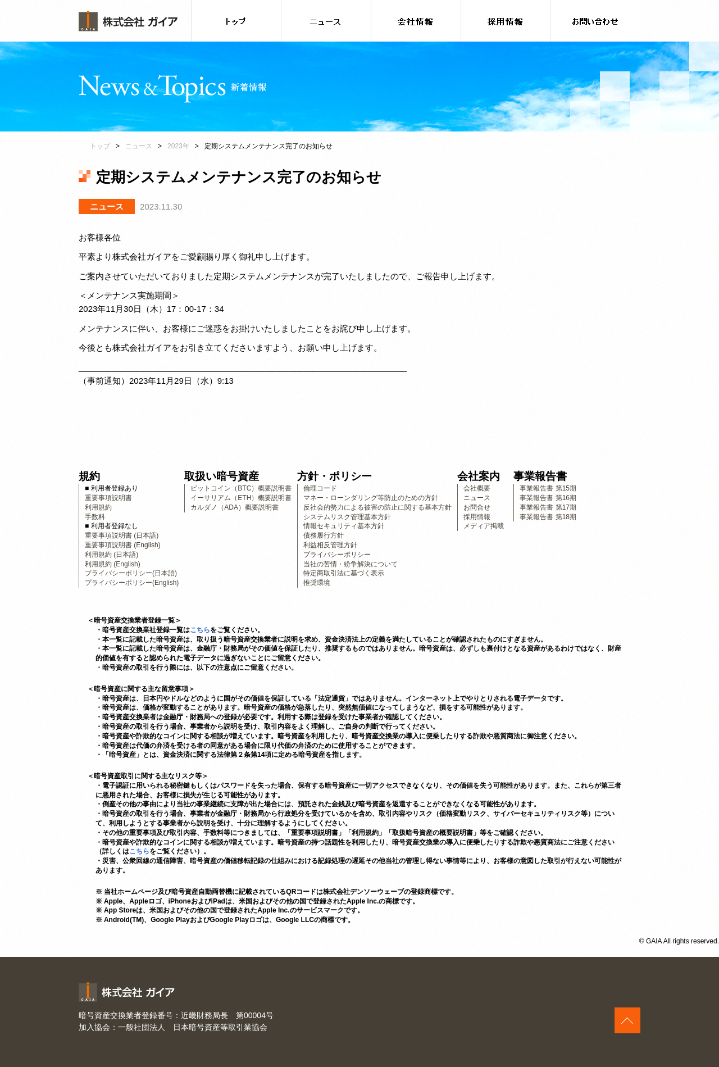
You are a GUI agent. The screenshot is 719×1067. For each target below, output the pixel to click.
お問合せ (476, 507)
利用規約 (98, 507)
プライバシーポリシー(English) (132, 583)
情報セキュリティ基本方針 (343, 526)
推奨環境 (316, 583)
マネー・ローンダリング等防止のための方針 (370, 498)
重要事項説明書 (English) (123, 545)
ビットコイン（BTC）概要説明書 (241, 488)
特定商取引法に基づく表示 (343, 573)
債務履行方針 (323, 535)
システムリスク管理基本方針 (347, 517)
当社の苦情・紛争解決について (350, 564)
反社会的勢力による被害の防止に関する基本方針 (377, 507)
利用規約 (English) (112, 564)
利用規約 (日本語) (111, 555)
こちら (200, 630)
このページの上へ (627, 1020)
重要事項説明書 (108, 498)
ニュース (138, 146)
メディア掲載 (483, 526)
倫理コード (320, 488)
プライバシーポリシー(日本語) (131, 573)
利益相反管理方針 (330, 545)
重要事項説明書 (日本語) (121, 535)
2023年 (178, 146)
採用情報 (476, 517)
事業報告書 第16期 (548, 498)
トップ (100, 146)
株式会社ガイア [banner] (128, 21)
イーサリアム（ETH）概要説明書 (241, 498)
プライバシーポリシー (337, 555)
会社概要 (476, 488)
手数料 (95, 517)
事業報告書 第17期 (548, 507)
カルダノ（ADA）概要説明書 (234, 507)
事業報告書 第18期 (548, 517)
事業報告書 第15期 (548, 488)
